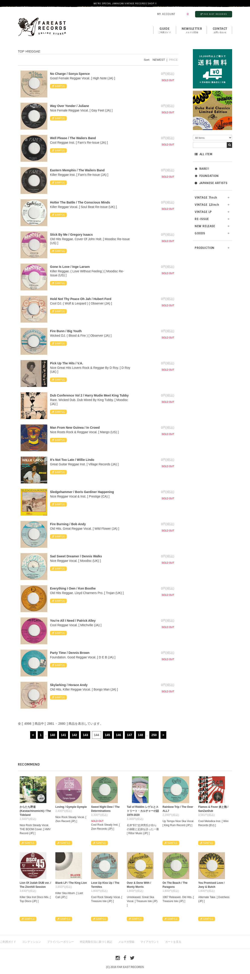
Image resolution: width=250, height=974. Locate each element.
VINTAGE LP (203, 212)
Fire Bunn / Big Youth (66, 331)
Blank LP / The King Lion (71, 882)
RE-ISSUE (202, 219)
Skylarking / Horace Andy (69, 685)
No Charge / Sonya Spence (70, 74)
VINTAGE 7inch (206, 197)
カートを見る (173, 941)
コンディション (31, 941)
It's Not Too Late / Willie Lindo (72, 460)
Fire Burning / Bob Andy (68, 524)
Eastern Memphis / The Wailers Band (77, 170)
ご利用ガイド (8, 941)
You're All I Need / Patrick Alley (73, 620)
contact (220, 30)
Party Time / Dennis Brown (70, 653)
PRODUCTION (205, 248)
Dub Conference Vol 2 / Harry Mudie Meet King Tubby (89, 395)
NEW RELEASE (205, 226)
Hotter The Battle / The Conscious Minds (80, 202)
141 (63, 735)
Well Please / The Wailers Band (73, 138)
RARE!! (202, 169)
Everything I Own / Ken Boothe (73, 588)
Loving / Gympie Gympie (71, 806)
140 (52, 735)
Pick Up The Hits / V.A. (66, 363)
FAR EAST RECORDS (213, 14)
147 (129, 735)
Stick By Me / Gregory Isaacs (71, 234)
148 (140, 735)
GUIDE (164, 30)
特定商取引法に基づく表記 (96, 941)
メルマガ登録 (126, 941)
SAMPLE (58, 86)
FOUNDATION (207, 176)
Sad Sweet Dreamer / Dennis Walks (76, 556)
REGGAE (33, 51)
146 (118, 735)
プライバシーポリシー (60, 941)
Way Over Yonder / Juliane (69, 106)
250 (153, 735)
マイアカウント (149, 941)
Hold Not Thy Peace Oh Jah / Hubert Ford (80, 299)
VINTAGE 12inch (207, 205)
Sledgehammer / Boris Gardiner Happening (82, 492)
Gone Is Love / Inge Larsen (70, 267)
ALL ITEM (203, 154)
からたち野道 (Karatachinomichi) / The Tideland (35, 811)
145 (107, 735)
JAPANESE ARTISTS (211, 183)
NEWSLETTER (192, 30)
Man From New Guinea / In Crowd (75, 427)
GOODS (200, 233)
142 (74, 735)
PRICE (173, 59)
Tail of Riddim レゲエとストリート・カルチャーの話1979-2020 (143, 811)
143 (85, 735)
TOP (21, 51)
